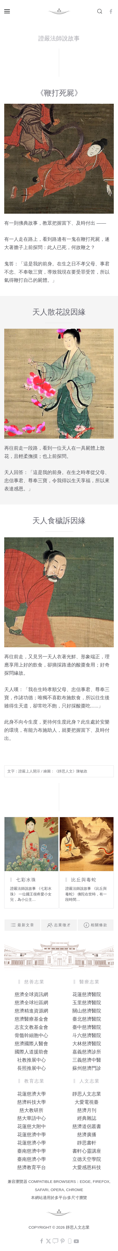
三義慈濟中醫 (86, 1060)
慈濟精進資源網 (31, 1011)
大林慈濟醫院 (86, 1043)
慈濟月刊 (86, 1110)
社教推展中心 (31, 1060)
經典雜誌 (86, 1118)
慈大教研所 (31, 1110)
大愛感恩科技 (86, 1167)
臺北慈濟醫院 (86, 1019)
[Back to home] (59, 11)
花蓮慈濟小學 (31, 1143)
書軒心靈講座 (86, 1151)
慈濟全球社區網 (31, 1002)
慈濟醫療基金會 (31, 1019)
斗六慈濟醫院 (86, 1035)
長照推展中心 (31, 1068)
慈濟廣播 (86, 1134)
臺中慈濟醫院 (86, 1027)
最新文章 (22, 925)
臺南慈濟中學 (31, 1151)
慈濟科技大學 (31, 1102)
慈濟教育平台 (31, 1167)
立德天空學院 (86, 1159)
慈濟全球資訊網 (31, 994)
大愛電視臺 (87, 1102)
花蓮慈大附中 (31, 1126)
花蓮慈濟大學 (31, 1094)
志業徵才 (59, 925)
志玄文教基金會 (31, 1027)
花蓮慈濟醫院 (86, 994)
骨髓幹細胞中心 (31, 1035)
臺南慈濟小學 (31, 1159)
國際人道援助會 (31, 1052)
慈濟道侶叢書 (86, 1126)
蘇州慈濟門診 (86, 1068)
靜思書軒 (86, 1143)
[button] (7, 11)
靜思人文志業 (86, 1094)
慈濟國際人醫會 (31, 1043)
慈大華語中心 (31, 1118)
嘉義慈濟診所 (86, 1052)
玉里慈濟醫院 (86, 1002)
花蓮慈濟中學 (31, 1134)
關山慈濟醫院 (86, 1011)
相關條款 (96, 925)
